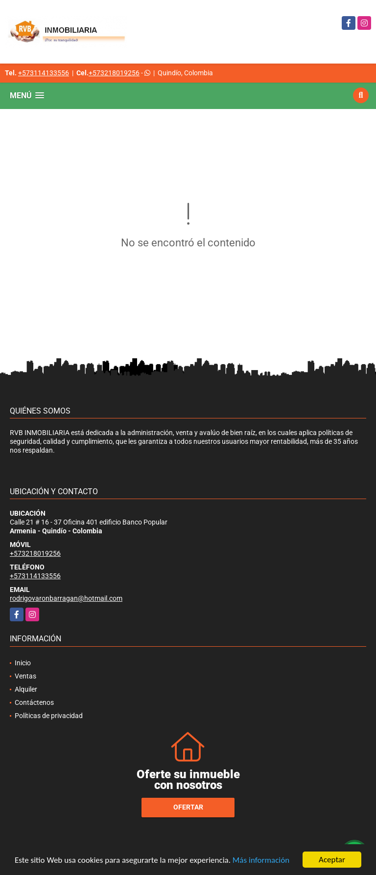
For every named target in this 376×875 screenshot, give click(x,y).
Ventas (25, 676)
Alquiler (26, 689)
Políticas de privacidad (49, 716)
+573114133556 (43, 73)
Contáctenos (34, 702)
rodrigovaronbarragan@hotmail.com (66, 598)
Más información (261, 860)
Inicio (23, 663)
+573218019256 (114, 73)
